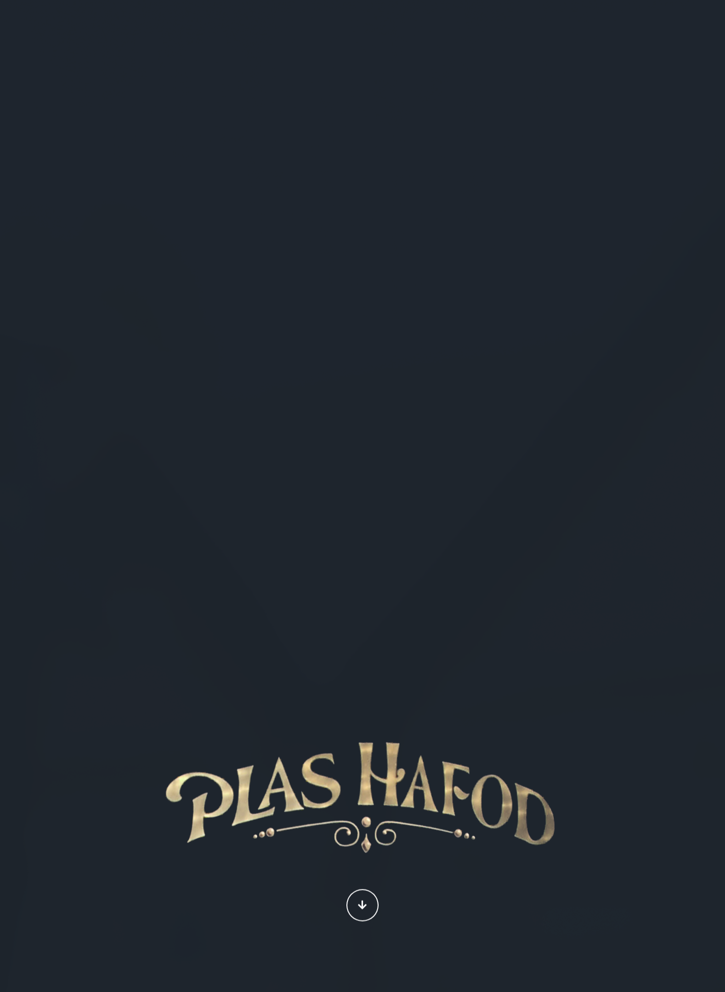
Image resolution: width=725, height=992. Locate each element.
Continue (362, 906)
